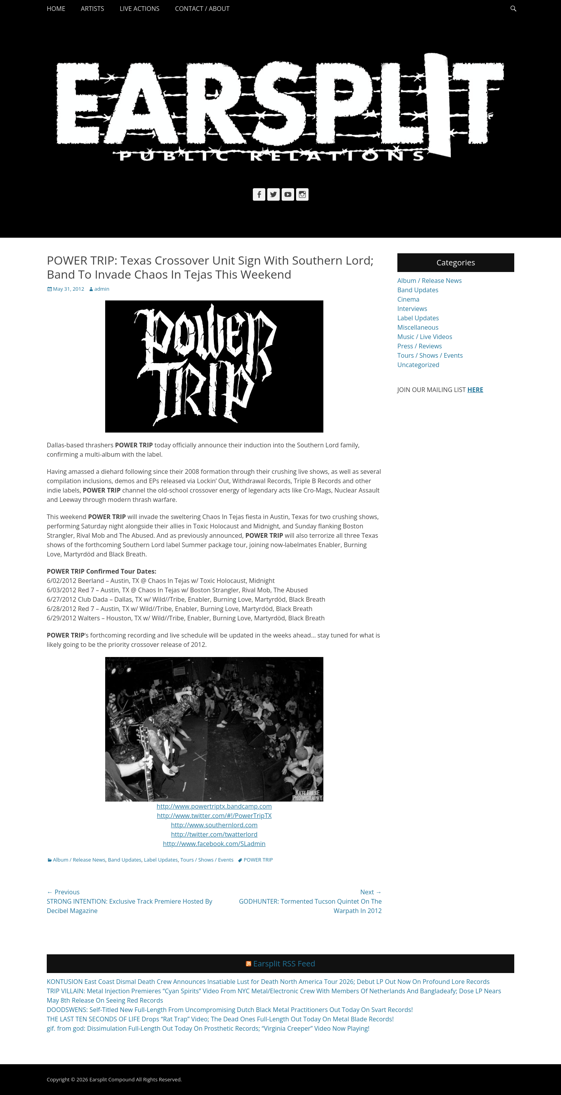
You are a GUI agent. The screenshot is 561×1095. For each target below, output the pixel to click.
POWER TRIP (258, 859)
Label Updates (161, 859)
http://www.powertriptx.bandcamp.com (214, 806)
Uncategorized (418, 364)
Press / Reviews (419, 346)
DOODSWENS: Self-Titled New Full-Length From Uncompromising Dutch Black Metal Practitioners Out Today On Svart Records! (230, 1009)
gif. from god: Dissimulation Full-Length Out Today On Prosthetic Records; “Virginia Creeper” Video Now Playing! (208, 1028)
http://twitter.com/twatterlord (214, 834)
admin (101, 288)
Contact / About (202, 8)
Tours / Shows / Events (207, 859)
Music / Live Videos (424, 336)
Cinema (408, 299)
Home (56, 8)
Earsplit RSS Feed (284, 963)
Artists (92, 8)
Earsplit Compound (111, 1079)
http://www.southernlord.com (214, 825)
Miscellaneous (418, 327)
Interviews (412, 308)
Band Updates (124, 859)
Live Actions (139, 8)
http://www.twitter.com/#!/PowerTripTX (214, 815)
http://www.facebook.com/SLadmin (214, 843)
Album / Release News (79, 859)
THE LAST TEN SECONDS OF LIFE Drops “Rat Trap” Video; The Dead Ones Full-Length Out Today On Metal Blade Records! (220, 1019)
